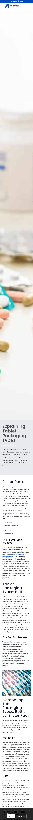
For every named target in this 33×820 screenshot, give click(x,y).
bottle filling (8, 642)
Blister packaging (7, 487)
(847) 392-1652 (14, 1)
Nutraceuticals (8, 522)
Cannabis (7, 528)
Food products (8, 534)
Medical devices (9, 531)
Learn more (21, 816)
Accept (11, 816)
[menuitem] (14, 1)
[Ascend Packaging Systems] (13, 6)
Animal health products (11, 525)
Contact (21, 1)
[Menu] (28, 6)
